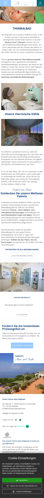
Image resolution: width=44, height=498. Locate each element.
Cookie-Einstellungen (21, 492)
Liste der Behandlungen (22, 256)
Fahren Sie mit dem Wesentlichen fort (22, 486)
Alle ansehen (22, 315)
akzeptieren (22, 480)
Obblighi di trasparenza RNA (13, 413)
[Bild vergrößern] (22, 277)
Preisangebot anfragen (22, 345)
